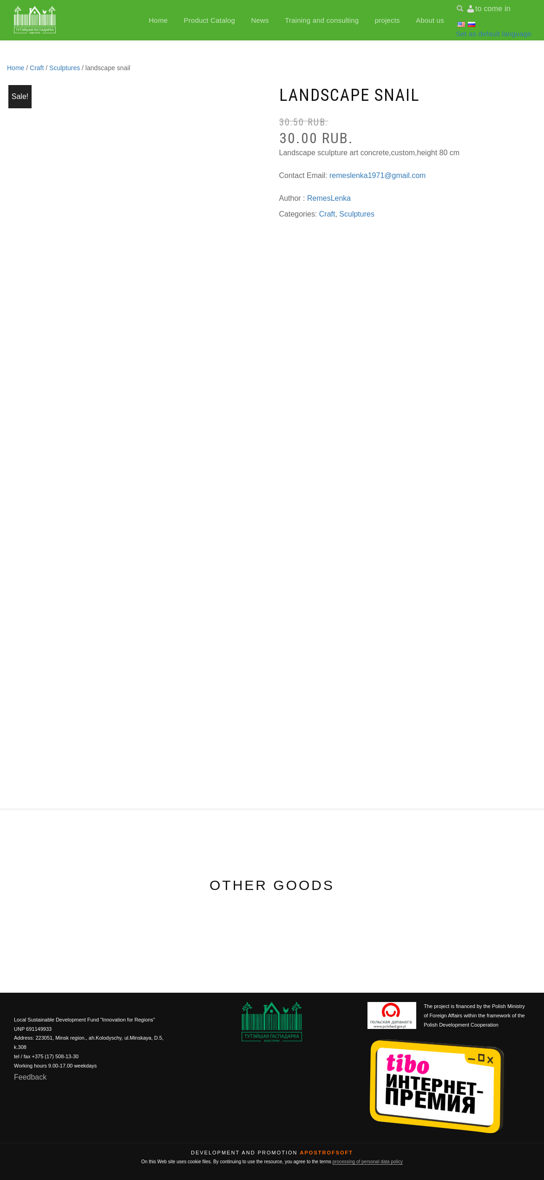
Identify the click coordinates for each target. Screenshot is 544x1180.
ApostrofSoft (326, 1152)
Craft (37, 68)
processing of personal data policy (368, 1161)
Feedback (30, 1077)
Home (158, 20)
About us (430, 20)
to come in (493, 8)
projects (387, 20)
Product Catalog (210, 20)
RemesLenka (329, 198)
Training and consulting (322, 20)
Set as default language (493, 33)
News (260, 20)
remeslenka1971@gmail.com (377, 175)
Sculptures (64, 68)
